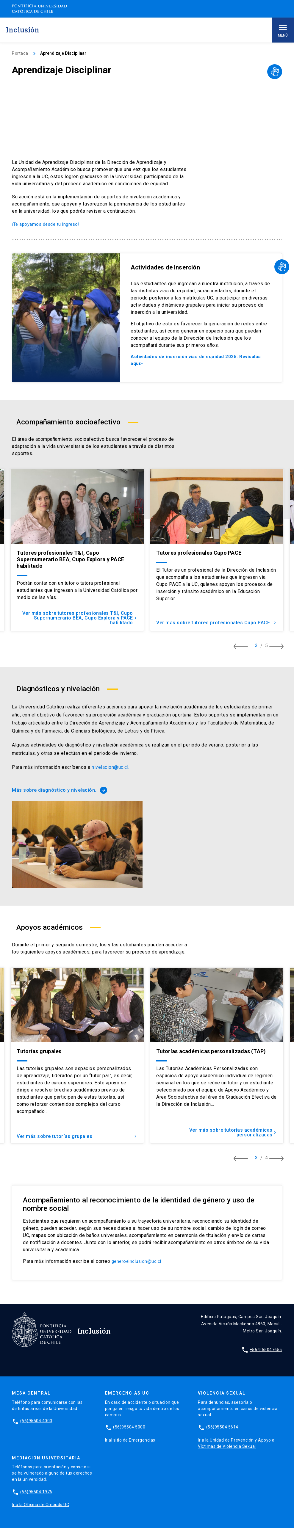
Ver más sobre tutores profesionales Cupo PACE (223, 621)
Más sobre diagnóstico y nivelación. (59, 790)
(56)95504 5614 (222, 1428)
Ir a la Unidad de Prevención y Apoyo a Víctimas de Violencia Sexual (236, 1443)
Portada (20, 53)
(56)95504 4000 (36, 1421)
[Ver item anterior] (243, 647)
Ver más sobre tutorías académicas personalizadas (232, 1133)
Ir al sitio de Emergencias (130, 1440)
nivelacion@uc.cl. (110, 768)
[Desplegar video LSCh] (274, 71)
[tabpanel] (77, 551)
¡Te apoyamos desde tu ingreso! (48, 224)
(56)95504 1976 (36, 1492)
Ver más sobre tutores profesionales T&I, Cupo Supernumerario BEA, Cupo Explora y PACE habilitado (78, 618)
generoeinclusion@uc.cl (138, 1262)
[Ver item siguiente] (279, 647)
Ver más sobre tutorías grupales (77, 1135)
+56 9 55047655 (266, 1350)
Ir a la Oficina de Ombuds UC (40, 1505)
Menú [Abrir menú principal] (283, 29)
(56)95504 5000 (129, 1428)
